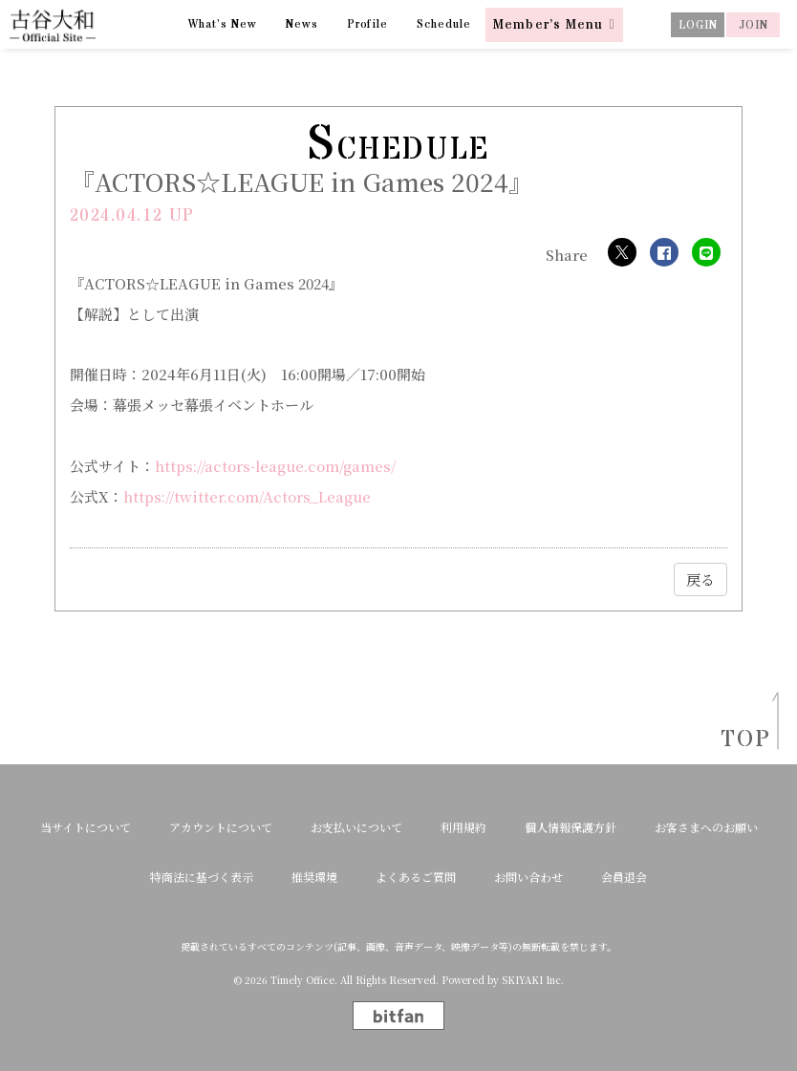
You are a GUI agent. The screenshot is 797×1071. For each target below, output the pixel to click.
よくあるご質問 (416, 877)
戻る (700, 579)
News (302, 24)
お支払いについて (356, 827)
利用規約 (463, 827)
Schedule (444, 24)
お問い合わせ (528, 877)
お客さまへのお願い (706, 827)
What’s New (222, 24)
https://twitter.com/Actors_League (247, 496)
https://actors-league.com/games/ (275, 466)
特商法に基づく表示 (201, 877)
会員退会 (624, 877)
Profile (368, 24)
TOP (740, 740)
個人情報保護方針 (570, 827)
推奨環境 (314, 877)
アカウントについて (220, 827)
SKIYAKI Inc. (533, 980)
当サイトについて (85, 827)
